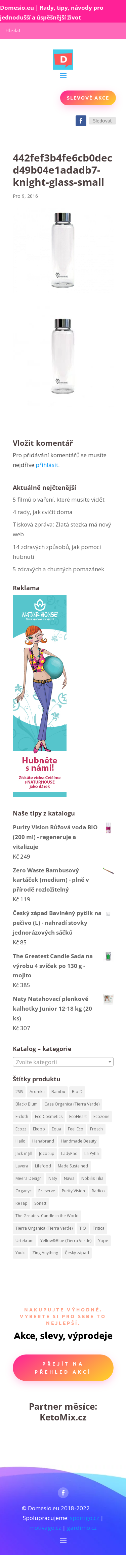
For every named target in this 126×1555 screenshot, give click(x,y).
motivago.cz (45, 1527)
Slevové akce (88, 98)
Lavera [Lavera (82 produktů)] (21, 1166)
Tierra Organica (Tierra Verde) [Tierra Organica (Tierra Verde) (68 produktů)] (44, 1228)
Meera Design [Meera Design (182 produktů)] (28, 1178)
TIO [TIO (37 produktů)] (82, 1228)
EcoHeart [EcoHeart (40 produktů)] (78, 1116)
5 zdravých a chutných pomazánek (58, 569)
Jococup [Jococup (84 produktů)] (46, 1153)
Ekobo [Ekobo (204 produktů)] (39, 1129)
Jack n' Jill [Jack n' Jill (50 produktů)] (23, 1153)
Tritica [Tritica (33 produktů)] (98, 1228)
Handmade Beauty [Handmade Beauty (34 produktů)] (78, 1141)
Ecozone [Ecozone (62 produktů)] (101, 1116)
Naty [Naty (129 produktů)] (52, 1178)
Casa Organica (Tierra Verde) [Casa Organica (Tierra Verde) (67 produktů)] (71, 1104)
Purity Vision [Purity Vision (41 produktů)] (73, 1191)
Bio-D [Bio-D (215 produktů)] (77, 1091)
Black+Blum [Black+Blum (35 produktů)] (26, 1104)
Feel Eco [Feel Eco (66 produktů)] (75, 1129)
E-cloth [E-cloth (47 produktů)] (21, 1116)
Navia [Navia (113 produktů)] (69, 1178)
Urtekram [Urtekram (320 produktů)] (24, 1240)
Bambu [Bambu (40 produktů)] (58, 1091)
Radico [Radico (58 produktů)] (98, 1191)
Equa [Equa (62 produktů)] (56, 1129)
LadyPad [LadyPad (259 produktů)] (69, 1153)
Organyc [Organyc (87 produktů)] (23, 1191)
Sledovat (102, 120)
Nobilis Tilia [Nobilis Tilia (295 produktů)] (92, 1178)
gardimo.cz (82, 1527)
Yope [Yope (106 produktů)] (103, 1240)
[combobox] (63, 1061)
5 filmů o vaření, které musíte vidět (59, 499)
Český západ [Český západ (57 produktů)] (77, 1253)
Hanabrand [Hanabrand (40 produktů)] (43, 1141)
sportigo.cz (84, 1518)
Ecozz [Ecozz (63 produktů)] (20, 1129)
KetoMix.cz (63, 1417)
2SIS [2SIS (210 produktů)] (19, 1091)
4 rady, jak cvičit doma (43, 512)
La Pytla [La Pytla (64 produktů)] (91, 1153)
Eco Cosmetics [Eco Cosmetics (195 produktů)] (48, 1116)
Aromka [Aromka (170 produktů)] (37, 1091)
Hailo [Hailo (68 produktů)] (20, 1141)
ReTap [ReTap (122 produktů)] (21, 1203)
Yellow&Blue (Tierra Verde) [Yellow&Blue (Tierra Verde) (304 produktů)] (65, 1240)
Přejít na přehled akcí (63, 1368)
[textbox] (63, 1062)
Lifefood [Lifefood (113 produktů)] (43, 1166)
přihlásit (47, 465)
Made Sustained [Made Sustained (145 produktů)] (73, 1166)
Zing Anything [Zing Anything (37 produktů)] (45, 1253)
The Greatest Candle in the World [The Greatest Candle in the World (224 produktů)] (47, 1216)
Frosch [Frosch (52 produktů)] (96, 1129)
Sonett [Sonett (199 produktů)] (40, 1203)
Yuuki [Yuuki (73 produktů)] (20, 1253)
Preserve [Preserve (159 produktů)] (46, 1191)
